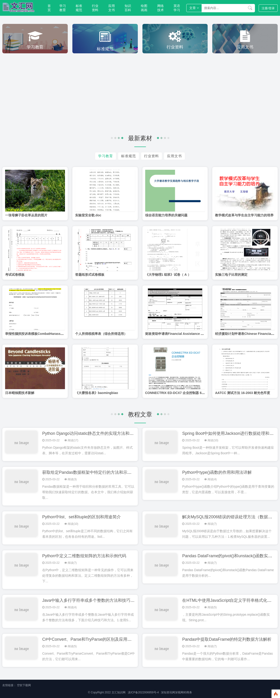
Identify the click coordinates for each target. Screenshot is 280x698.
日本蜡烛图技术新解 (19, 393)
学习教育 (62, 8)
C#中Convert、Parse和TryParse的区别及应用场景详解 (93, 639)
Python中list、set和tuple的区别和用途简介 (81, 517)
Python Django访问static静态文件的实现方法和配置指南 (94, 433)
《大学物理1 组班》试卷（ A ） (168, 274)
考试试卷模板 (15, 274)
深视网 (179, 692)
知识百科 (128, 8)
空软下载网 (24, 685)
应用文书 (111, 8)
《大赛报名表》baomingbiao (96, 393)
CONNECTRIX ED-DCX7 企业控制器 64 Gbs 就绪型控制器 (188, 393)
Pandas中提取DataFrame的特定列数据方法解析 (226, 639)
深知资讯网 (168, 692)
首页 (49, 8)
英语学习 (177, 8)
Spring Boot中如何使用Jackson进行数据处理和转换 (230, 433)
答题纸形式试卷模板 (89, 274)
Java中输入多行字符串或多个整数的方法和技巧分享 (90, 600)
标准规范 (79, 8)
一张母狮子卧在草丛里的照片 (26, 215)
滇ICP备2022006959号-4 (143, 692)
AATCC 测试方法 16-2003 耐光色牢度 (242, 393)
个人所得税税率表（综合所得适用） (101, 334)
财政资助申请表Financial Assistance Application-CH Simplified (193, 334)
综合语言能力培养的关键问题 (166, 215)
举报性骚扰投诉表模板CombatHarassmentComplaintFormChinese (55, 334)
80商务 (187, 692)
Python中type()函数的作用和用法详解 (217, 472)
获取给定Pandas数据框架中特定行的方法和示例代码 (91, 472)
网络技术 (160, 8)
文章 (194, 8)
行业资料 (95, 8)
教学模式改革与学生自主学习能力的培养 (244, 215)
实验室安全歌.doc (88, 215)
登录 (268, 8)
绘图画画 (144, 8)
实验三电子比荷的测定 (231, 274)
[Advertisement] (140, 92)
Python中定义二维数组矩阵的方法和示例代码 (84, 556)
